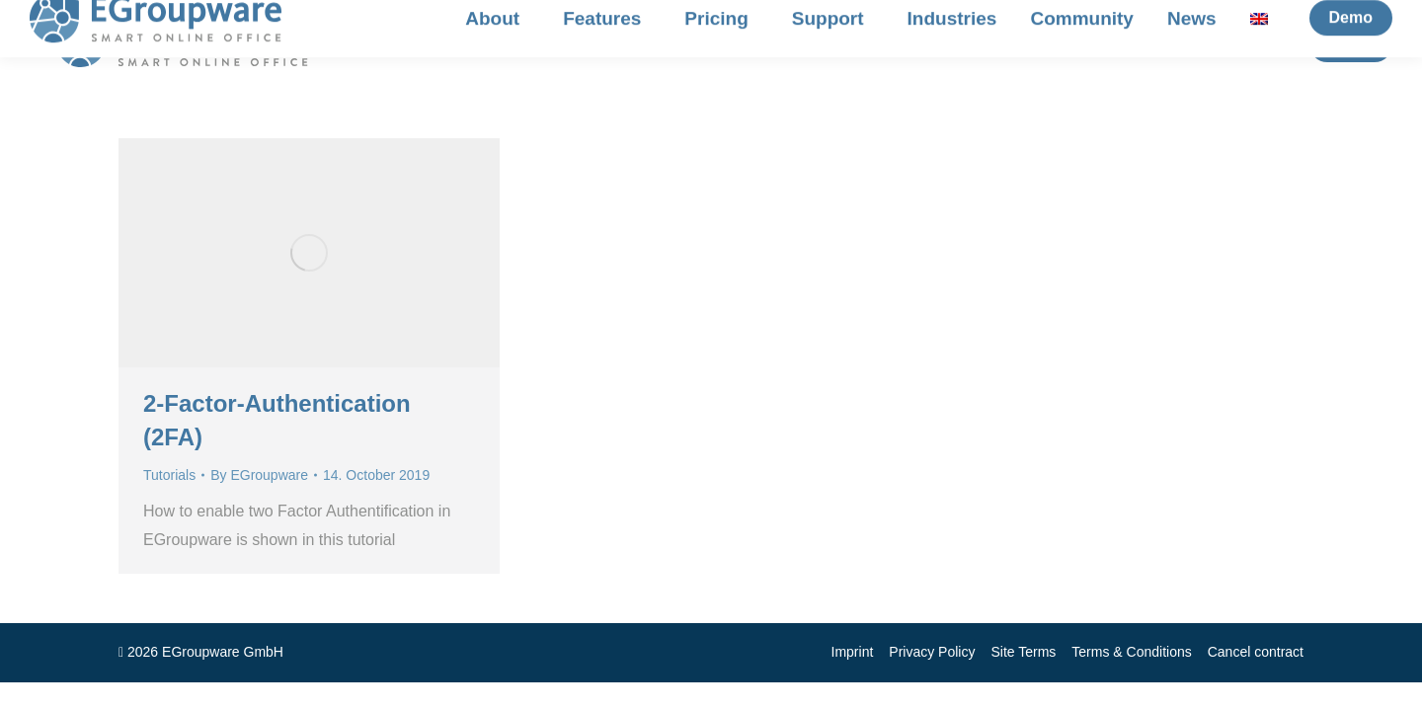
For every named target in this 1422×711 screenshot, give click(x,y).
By (259, 475)
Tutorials (169, 475)
